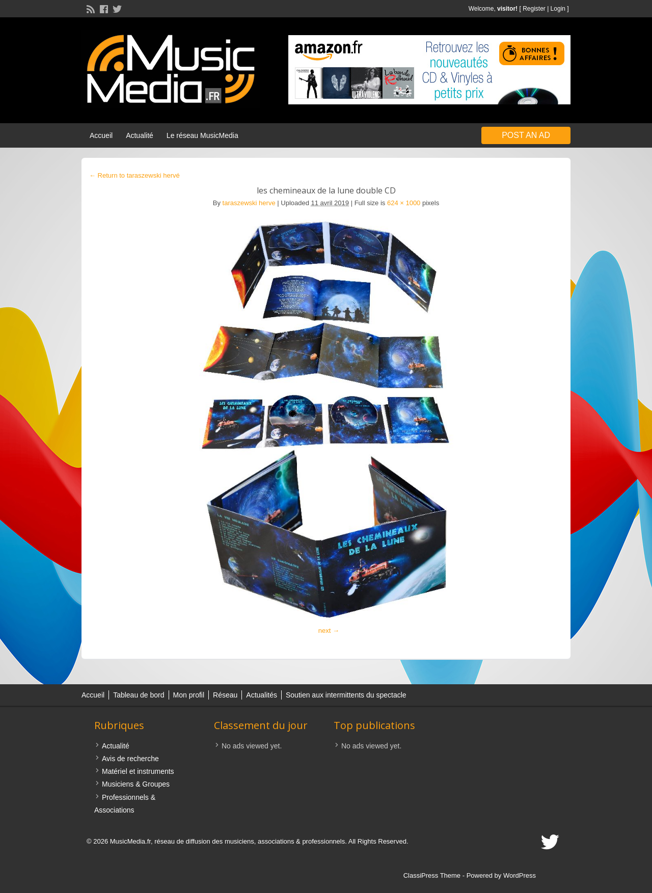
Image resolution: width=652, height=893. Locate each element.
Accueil (101, 135)
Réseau (225, 695)
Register (534, 8)
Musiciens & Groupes (136, 784)
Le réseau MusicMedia (202, 135)
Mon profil (188, 695)
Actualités (261, 695)
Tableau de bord (138, 695)
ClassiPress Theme (431, 875)
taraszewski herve (249, 203)
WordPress (519, 875)
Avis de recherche (130, 759)
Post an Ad (526, 135)
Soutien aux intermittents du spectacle (346, 695)
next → (328, 630)
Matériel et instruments (138, 771)
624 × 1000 (403, 203)
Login (558, 8)
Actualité (139, 135)
